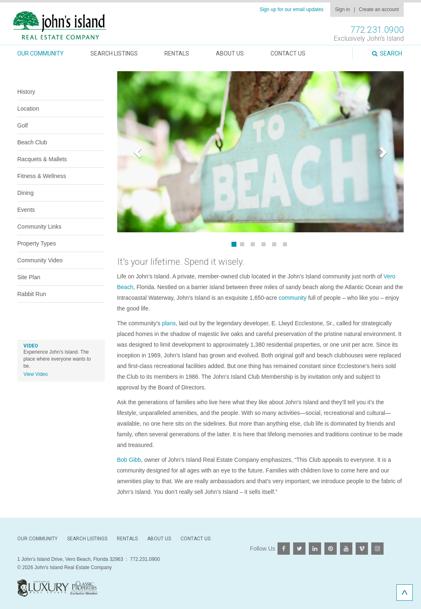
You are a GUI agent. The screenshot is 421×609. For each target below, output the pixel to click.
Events (26, 209)
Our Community (40, 53)
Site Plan (28, 277)
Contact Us (288, 53)
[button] (138, 151)
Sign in (342, 9)
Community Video (39, 260)
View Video (35, 374)
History (26, 91)
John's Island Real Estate (59, 25)
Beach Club (32, 142)
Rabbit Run (31, 294)
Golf (22, 125)
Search (387, 53)
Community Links (39, 226)
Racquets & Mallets (42, 159)
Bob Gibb (129, 459)
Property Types (36, 243)
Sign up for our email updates (291, 9)
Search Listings (114, 53)
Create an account (379, 9)
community (293, 297)
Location (28, 108)
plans (169, 323)
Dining (25, 193)
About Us (230, 53)
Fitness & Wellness (41, 176)
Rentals (176, 53)
